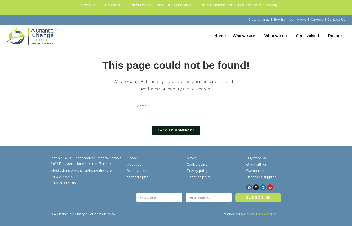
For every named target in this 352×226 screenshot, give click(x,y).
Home (220, 36)
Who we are (244, 36)
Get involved (307, 36)
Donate (335, 36)
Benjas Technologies (260, 214)
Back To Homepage (176, 130)
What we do (275, 36)
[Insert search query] (176, 106)
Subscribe (258, 197)
